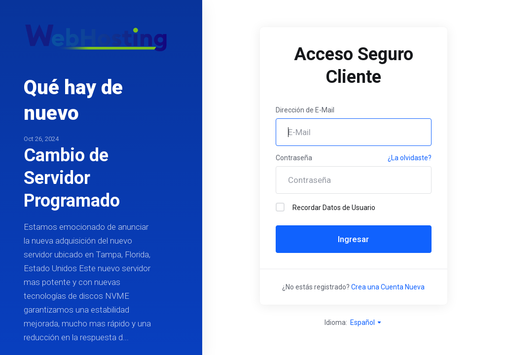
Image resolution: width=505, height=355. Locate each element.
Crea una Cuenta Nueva (388, 287)
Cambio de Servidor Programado (72, 178)
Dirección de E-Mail (305, 110)
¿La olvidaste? (410, 158)
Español (366, 322)
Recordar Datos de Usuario (325, 207)
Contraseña (294, 158)
